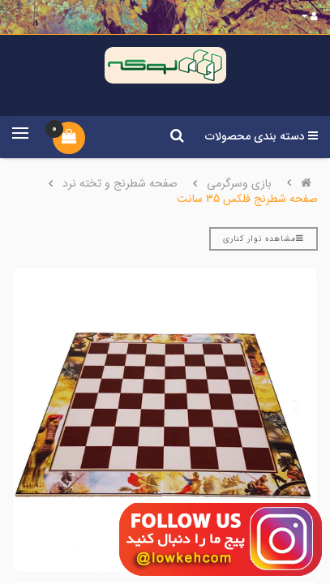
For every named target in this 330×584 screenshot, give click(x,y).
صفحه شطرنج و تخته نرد (120, 183)
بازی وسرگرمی (239, 183)
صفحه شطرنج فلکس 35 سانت (247, 198)
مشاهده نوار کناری (263, 239)
